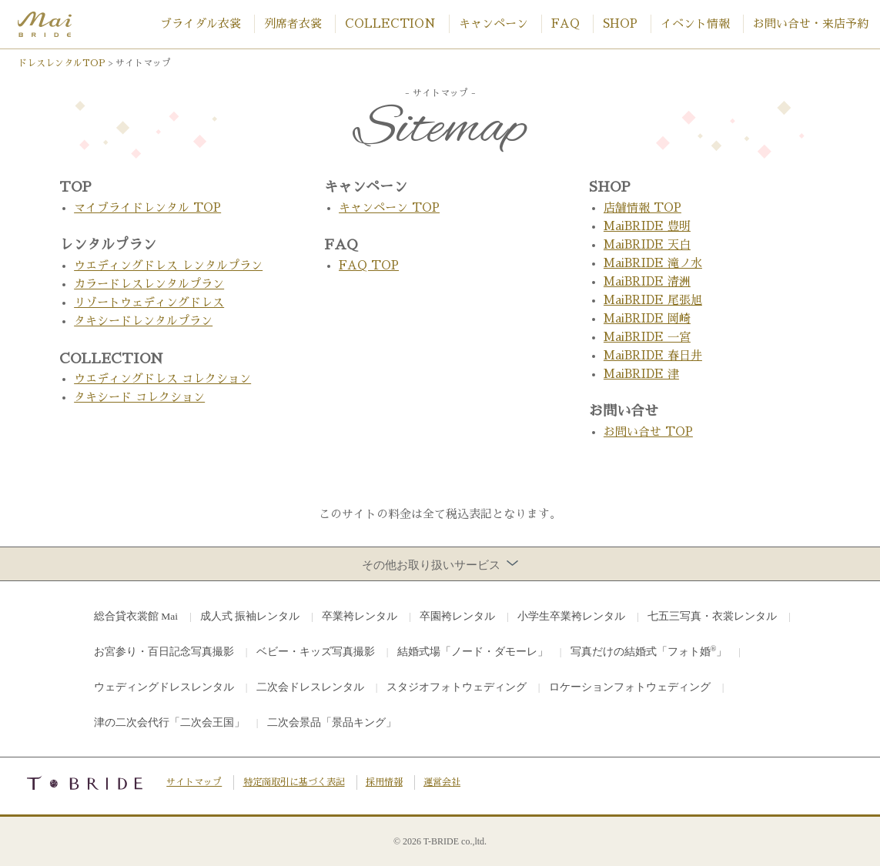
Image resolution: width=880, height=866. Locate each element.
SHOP (620, 23)
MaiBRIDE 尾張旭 (653, 300)
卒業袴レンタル (359, 616)
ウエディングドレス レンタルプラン (168, 265)
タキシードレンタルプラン (143, 320)
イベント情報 (695, 23)
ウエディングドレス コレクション (162, 378)
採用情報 (384, 782)
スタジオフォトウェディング (456, 687)
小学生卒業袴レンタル (571, 616)
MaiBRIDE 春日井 (653, 355)
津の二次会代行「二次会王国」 (169, 722)
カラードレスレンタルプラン (149, 283)
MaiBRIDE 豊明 (647, 226)
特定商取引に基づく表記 (294, 782)
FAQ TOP (369, 265)
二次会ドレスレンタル (310, 687)
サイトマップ (194, 782)
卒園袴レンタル (457, 616)
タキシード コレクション (139, 397)
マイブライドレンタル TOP (147, 207)
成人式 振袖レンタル (249, 616)
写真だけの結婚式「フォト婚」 (649, 650)
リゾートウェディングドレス (149, 302)
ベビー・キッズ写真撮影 (315, 651)
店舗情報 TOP (642, 207)
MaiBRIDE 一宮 (647, 337)
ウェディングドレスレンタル (164, 687)
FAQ (565, 23)
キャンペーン (493, 23)
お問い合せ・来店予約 (810, 23)
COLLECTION (390, 23)
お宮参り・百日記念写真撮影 (164, 651)
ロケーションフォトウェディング (630, 687)
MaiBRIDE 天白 (647, 244)
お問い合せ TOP (648, 431)
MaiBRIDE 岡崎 (647, 318)
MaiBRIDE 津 (641, 374)
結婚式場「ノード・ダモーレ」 (472, 651)
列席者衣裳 (293, 23)
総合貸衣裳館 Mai (136, 616)
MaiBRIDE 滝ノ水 (653, 263)
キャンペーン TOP (389, 207)
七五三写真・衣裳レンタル (712, 616)
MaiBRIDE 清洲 (647, 281)
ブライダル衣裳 (200, 23)
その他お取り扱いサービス (440, 564)
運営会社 (441, 782)
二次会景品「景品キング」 (332, 722)
